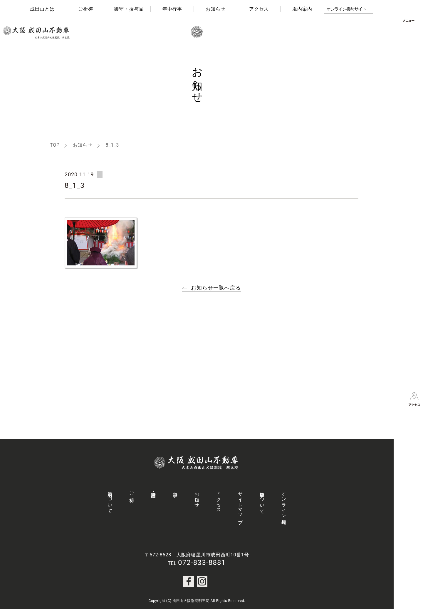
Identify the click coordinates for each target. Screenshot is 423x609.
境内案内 (302, 9)
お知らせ (215, 9)
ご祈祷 (85, 9)
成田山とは (42, 9)
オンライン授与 (284, 502)
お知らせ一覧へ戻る (216, 288)
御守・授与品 (129, 9)
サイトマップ (240, 505)
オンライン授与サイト (346, 9)
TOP (55, 145)
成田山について (110, 499)
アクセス (259, 9)
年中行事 (172, 9)
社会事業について (262, 499)
